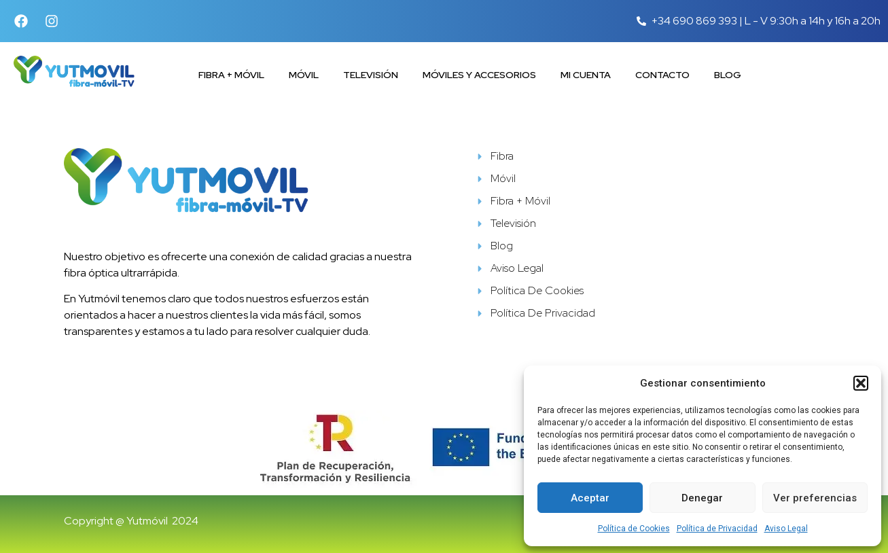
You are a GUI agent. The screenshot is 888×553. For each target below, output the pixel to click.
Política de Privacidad (717, 528)
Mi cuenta (586, 75)
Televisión (370, 75)
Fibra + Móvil (231, 75)
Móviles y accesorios (479, 75)
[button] (861, 383)
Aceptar (590, 498)
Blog (727, 75)
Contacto (662, 75)
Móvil (304, 75)
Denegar (702, 498)
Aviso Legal (786, 528)
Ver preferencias (815, 498)
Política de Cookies (634, 528)
